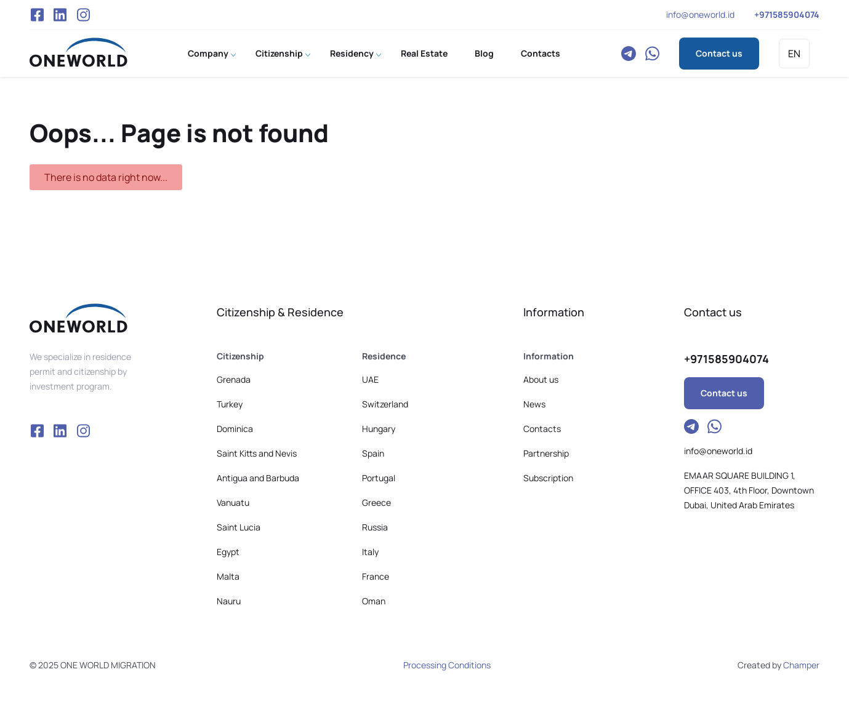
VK (60, 14)
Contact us (719, 53)
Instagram (83, 14)
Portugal (378, 478)
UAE (370, 379)
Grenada (234, 379)
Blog (484, 53)
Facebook (37, 14)
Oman (373, 601)
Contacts (540, 53)
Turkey (230, 404)
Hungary (378, 428)
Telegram (628, 53)
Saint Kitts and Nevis (257, 453)
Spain (373, 453)
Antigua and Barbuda (258, 478)
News (534, 404)
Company (208, 53)
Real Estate (424, 53)
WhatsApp (652, 53)
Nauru (229, 601)
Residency (352, 53)
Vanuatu (233, 502)
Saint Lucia (238, 527)
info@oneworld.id (700, 14)
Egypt (228, 552)
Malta (228, 576)
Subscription (548, 478)
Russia (375, 527)
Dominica (235, 428)
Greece (376, 502)
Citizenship (279, 53)
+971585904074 (786, 14)
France (375, 576)
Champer (801, 665)
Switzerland (385, 404)
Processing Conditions (447, 665)
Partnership (546, 453)
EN (794, 53)
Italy (370, 552)
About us (540, 379)
